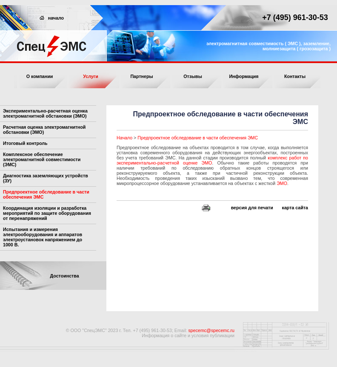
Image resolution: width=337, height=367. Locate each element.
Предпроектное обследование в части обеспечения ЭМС (197, 137)
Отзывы (192, 76)
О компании (39, 76)
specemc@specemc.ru (211, 330)
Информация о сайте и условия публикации (188, 335)
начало (52, 17)
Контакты (295, 76)
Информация (243, 76)
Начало (124, 137)
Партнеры (141, 76)
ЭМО (282, 183)
